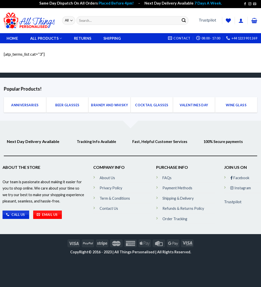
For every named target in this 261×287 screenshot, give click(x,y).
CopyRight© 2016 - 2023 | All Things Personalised (112, 252)
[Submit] (183, 20)
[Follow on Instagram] (249, 4)
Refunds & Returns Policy (183, 208)
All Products (46, 38)
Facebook (239, 178)
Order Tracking (174, 219)
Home (12, 38)
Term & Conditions (115, 198)
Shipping (112, 38)
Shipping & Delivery (178, 198)
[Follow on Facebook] (245, 4)
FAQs (167, 178)
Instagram (240, 188)
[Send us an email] (254, 4)
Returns (82, 38)
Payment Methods (177, 188)
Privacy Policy (111, 188)
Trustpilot (207, 19)
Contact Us (109, 208)
